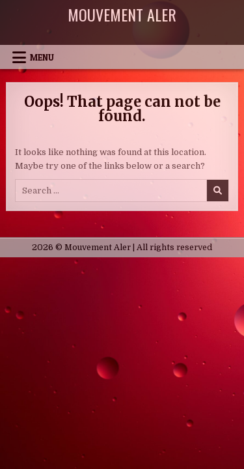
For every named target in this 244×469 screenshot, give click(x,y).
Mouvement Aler (122, 14)
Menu (42, 57)
